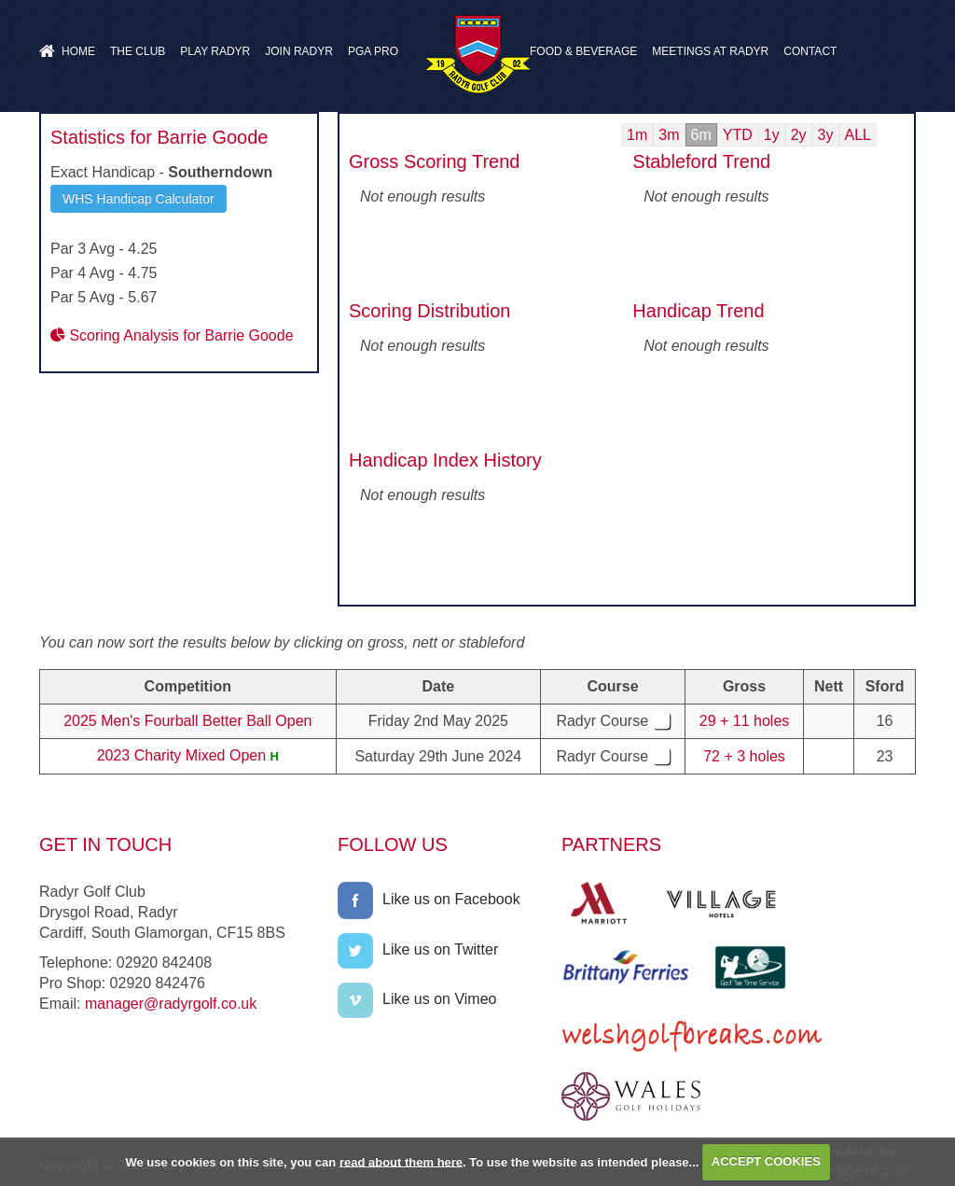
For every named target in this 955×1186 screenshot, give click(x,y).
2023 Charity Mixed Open (181, 755)
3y (826, 135)
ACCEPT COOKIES (766, 1161)
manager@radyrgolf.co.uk (170, 1004)
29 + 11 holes (744, 721)
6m (701, 135)
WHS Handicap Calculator (138, 198)
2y (799, 135)
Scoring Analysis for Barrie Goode (172, 335)
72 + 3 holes (744, 756)
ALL (858, 135)
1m (637, 135)
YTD (738, 135)
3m (668, 135)
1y (772, 135)
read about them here (401, 1161)
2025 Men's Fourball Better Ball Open (187, 721)
